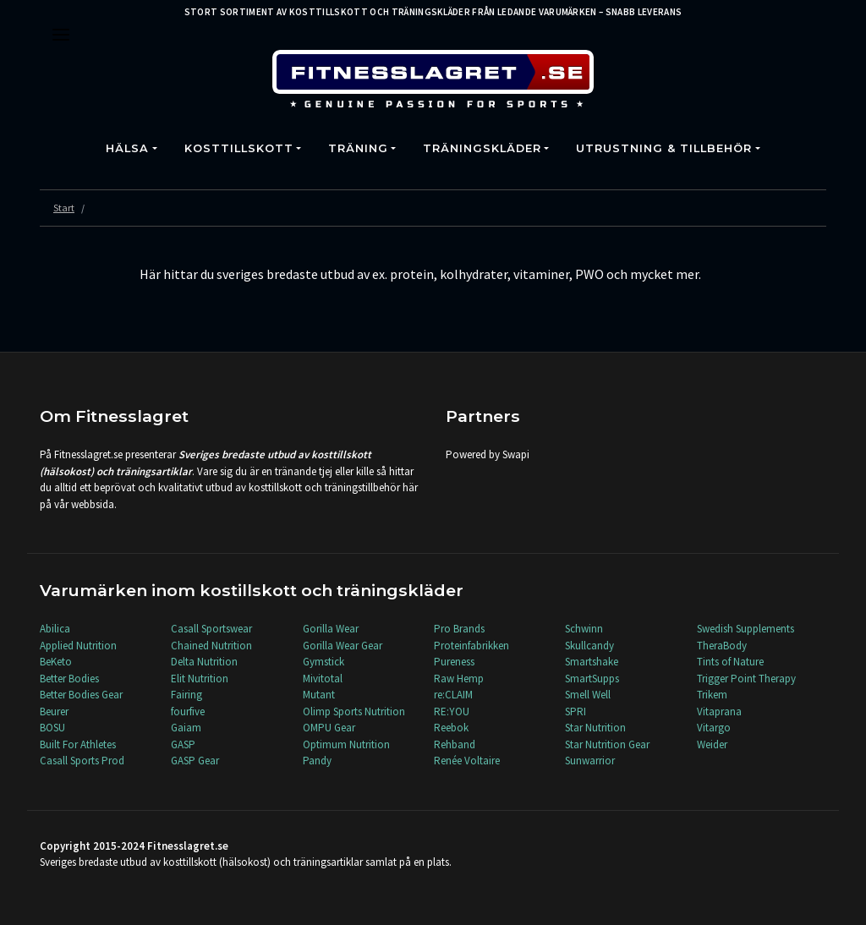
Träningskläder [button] (482, 148)
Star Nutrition (595, 727)
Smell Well (588, 694)
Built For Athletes (78, 744)
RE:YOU (451, 711)
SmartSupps (592, 678)
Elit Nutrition (199, 678)
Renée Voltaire (467, 760)
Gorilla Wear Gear (342, 645)
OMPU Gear (329, 727)
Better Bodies (69, 678)
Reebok (451, 727)
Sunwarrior (590, 760)
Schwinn (584, 628)
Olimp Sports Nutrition (354, 711)
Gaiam (186, 727)
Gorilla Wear (331, 628)
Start (63, 207)
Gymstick (323, 661)
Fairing (186, 694)
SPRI (575, 711)
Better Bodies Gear (81, 694)
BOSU (52, 727)
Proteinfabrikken (471, 645)
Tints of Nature (730, 661)
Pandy (317, 760)
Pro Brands (459, 628)
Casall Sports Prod (82, 760)
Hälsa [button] (127, 148)
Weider (712, 744)
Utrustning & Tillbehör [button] (664, 148)
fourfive (188, 711)
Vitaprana (719, 711)
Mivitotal (323, 678)
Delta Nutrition (204, 661)
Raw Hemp (459, 678)
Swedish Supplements (745, 628)
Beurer (54, 711)
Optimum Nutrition (346, 744)
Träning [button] (358, 148)
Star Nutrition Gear (607, 744)
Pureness (454, 661)
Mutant (319, 694)
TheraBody (722, 645)
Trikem (712, 694)
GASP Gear (195, 760)
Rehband (454, 744)
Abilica (55, 628)
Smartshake (591, 661)
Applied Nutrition (78, 645)
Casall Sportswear (211, 628)
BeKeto (56, 661)
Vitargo (714, 727)
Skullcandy (589, 645)
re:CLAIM (453, 694)
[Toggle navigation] (61, 34)
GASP (183, 744)
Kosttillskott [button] (238, 148)
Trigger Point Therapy (746, 678)
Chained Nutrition (211, 645)
